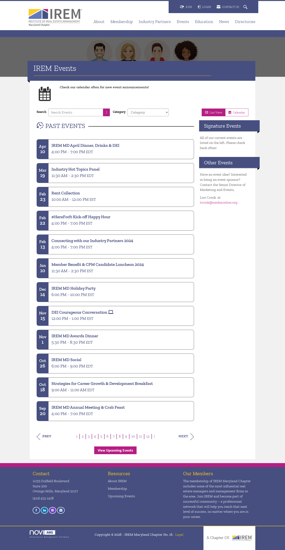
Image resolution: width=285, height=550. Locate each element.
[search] (106, 112)
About (99, 21)
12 (147, 436)
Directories (245, 21)
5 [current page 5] (101, 436)
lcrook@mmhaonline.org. (219, 202)
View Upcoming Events (115, 450)
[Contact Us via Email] (61, 510)
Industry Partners (155, 21)
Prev (44, 436)
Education (204, 21)
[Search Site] (245, 7)
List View (213, 112)
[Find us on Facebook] (36, 510)
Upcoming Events (121, 496)
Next (186, 436)
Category (119, 112)
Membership (121, 21)
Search (41, 112)
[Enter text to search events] (75, 112)
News (224, 21)
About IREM (117, 481)
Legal (179, 534)
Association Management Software (49, 534)
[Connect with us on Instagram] (52, 510)
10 (133, 436)
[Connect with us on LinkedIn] (44, 510)
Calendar (236, 112)
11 (140, 436)
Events (183, 21)
